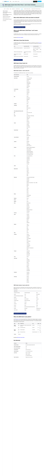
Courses (13, 1)
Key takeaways (4, 20)
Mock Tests (16, 1)
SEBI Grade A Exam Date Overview (6, 16)
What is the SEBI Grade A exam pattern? (7, 19)
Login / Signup (39, 1)
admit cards (39, 42)
